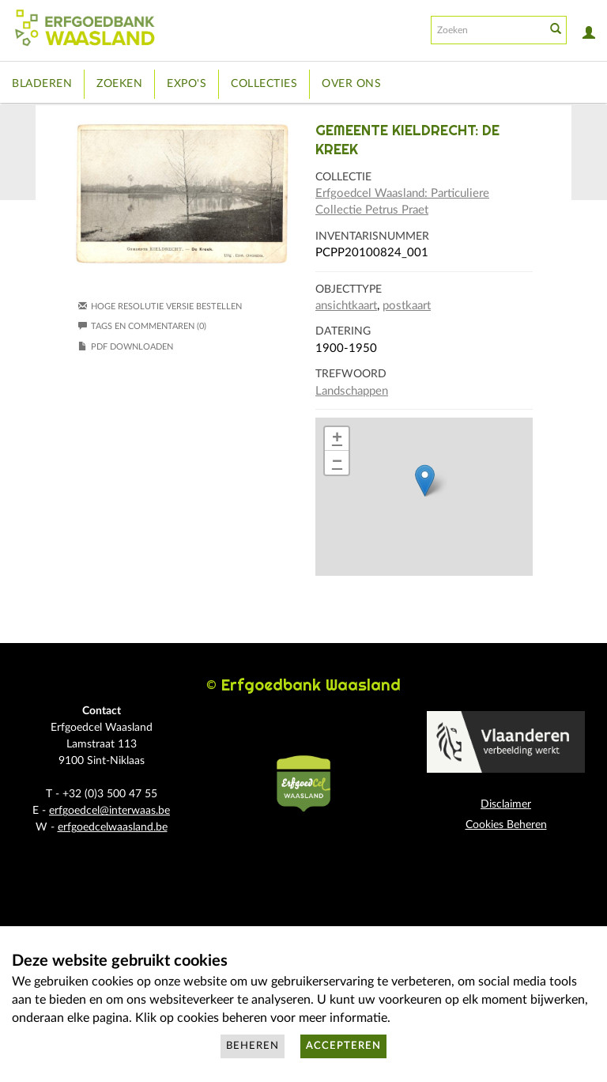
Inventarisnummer (372, 236)
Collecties (264, 83)
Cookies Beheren (506, 824)
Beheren (252, 1046)
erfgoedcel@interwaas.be (109, 810)
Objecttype (348, 289)
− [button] (337, 463)
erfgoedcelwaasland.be (113, 827)
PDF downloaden (132, 346)
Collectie (343, 177)
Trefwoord (350, 374)
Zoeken (119, 83)
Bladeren (42, 83)
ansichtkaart (346, 306)
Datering (343, 331)
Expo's (186, 83)
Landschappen (351, 391)
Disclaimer (506, 804)
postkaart (407, 306)
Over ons (351, 83)
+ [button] (337, 439)
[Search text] (487, 30)
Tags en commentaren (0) (142, 326)
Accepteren (343, 1046)
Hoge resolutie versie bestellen (166, 306)
